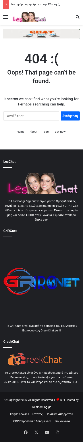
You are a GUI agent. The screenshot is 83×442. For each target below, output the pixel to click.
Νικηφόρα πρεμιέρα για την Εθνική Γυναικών (40, 4)
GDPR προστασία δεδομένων (32, 421)
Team (46, 131)
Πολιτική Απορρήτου (59, 414)
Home (20, 131)
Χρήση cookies (19, 414)
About (33, 131)
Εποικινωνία (62, 421)
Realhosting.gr (41, 407)
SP (62, 400)
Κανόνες (37, 414)
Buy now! (60, 131)
